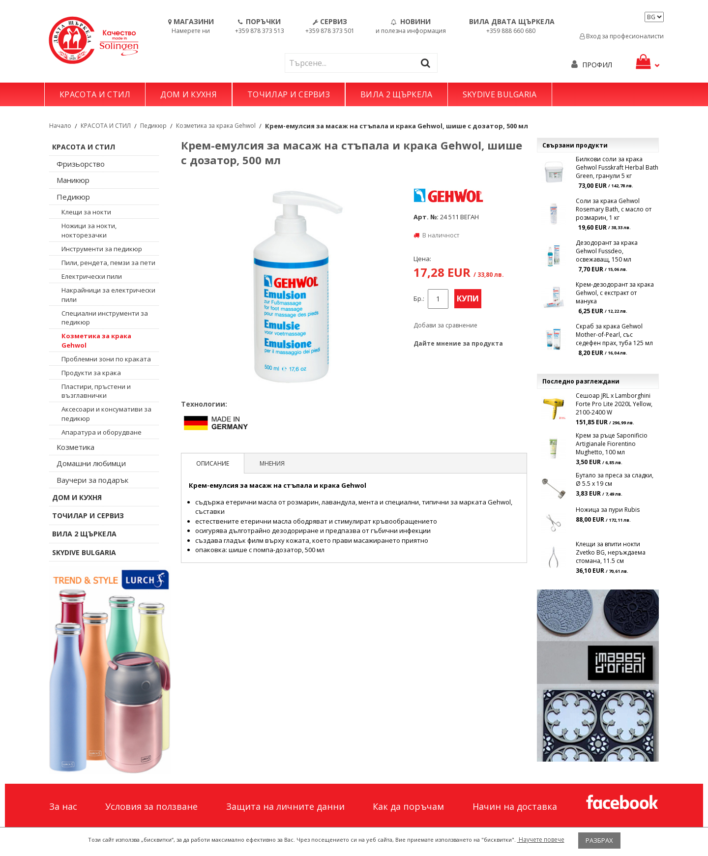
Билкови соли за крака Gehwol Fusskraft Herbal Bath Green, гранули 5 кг (617, 167)
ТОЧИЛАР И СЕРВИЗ (288, 94)
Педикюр (153, 125)
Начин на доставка (514, 806)
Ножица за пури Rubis (608, 509)
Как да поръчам (408, 806)
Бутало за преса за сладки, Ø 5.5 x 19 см (614, 479)
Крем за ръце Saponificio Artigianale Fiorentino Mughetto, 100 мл (612, 443)
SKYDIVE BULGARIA (500, 94)
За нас (63, 806)
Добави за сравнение (445, 325)
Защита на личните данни (285, 806)
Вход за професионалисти (622, 36)
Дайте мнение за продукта (458, 343)
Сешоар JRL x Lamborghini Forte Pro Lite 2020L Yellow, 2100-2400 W (614, 403)
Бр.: (418, 299)
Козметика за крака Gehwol (216, 125)
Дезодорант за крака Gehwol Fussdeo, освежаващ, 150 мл (607, 251)
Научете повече (540, 839)
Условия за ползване (151, 806)
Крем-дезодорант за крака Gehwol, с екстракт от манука (615, 292)
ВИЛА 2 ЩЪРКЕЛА (396, 94)
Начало (60, 125)
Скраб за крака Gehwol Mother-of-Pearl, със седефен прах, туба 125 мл (614, 334)
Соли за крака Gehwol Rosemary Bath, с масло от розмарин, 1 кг (613, 209)
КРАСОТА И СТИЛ (94, 94)
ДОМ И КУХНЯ (188, 94)
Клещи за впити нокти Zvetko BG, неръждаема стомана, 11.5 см (611, 552)
